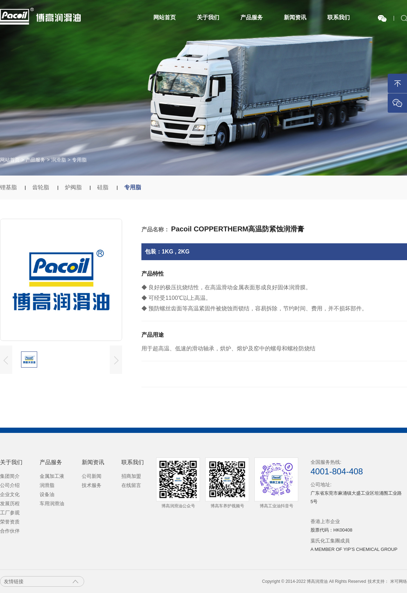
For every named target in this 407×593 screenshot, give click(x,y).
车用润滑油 (52, 503)
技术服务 (91, 485)
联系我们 (338, 17)
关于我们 (208, 17)
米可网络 (398, 581)
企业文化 (10, 494)
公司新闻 (91, 476)
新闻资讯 (295, 17)
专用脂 (79, 160)
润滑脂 (58, 160)
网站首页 (164, 17)
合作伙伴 (10, 531)
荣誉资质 (10, 522)
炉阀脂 (74, 187)
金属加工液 (52, 476)
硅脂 (103, 187)
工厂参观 (10, 512)
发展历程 (10, 503)
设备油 (47, 494)
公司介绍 (10, 485)
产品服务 (251, 17)
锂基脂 (9, 187)
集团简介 (10, 476)
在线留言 (131, 485)
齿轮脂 (41, 187)
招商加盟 (131, 476)
